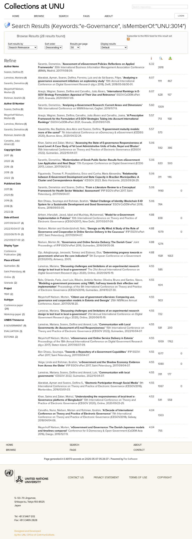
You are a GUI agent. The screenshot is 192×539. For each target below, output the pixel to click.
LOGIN (181, 16)
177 (169, 374)
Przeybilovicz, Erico (76, 173)
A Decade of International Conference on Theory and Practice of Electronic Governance (85, 412)
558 (170, 400)
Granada (8, 282)
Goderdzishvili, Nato (74, 228)
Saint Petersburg (13, 271)
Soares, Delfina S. (73, 382)
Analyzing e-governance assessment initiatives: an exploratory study (88, 79)
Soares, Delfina (12, 72)
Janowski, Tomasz (70, 252)
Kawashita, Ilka (46, 129)
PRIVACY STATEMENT (106, 477)
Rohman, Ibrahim (13, 98)
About (109, 16)
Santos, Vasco (134, 280)
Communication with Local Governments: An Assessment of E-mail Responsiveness (84, 326)
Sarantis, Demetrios (14, 83)
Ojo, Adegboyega (48, 252)
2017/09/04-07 (12, 223)
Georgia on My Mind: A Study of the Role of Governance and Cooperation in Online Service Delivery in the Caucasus (88, 230)
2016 (6, 166)
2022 (7, 178)
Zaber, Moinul (65, 142)
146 (170, 177)
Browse (39, 16)
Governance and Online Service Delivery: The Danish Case (97, 242)
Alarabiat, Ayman (47, 77)
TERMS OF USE (138, 477)
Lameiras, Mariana (14, 77)
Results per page (79, 43)
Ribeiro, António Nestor (88, 280)
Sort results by (15, 43)
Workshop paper (12, 314)
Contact (139, 449)
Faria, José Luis (64, 280)
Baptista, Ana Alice (66, 129)
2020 (7, 161)
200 (170, 327)
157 (169, 94)
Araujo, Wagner (47, 91)
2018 (6, 172)
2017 (6, 155)
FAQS (73, 449)
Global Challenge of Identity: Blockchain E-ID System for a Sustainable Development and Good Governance (90, 202)
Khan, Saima (45, 142)
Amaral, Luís (90, 324)
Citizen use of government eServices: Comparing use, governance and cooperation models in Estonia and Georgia (86, 298)
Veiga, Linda (45, 362)
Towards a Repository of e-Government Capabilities (95, 351)
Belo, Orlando (46, 280)
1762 (170, 341)
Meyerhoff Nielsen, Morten (53, 297)
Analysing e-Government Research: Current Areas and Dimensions (102, 105)
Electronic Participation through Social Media (112, 382)
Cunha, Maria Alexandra (107, 173)
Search (63, 16)
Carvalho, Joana (115, 115)
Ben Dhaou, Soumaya (50, 201)
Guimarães (10, 265)
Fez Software (130, 458)
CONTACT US (76, 477)
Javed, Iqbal (66, 214)
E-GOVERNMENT (13, 325)
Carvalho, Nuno (47, 410)
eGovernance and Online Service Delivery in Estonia (102, 338)
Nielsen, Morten (47, 228)
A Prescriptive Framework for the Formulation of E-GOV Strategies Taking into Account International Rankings (90, 119)
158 (170, 118)
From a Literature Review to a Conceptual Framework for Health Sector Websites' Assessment (86, 189)
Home (15, 16)
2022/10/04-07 (12, 228)
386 (170, 147)
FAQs (86, 16)
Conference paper (13, 305)
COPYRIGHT (164, 477)
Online (7, 277)
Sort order (50, 43)
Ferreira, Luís (84, 77)
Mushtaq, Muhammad (91, 214)
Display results (108, 43)
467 (170, 81)
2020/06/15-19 (12, 234)
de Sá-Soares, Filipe (109, 77)
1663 (170, 255)
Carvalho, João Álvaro (92, 91)
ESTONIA (9, 336)
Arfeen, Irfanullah (48, 214)
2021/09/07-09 (12, 240)
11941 (6, 294)
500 (170, 163)
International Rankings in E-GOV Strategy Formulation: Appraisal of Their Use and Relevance (89, 93)
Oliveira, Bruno (111, 280)
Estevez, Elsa (93, 252)
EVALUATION (11, 331)
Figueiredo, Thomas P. (51, 173)
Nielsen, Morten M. (49, 242)
